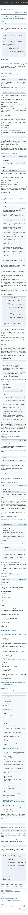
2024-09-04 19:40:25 (23, 440)
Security (20, 2)
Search (8, 9)
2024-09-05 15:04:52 (23, 693)
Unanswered (24, 12)
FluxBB (25, 910)
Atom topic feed (23, 908)
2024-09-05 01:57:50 (23, 579)
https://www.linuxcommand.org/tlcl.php (10, 686)
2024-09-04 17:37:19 (23, 79)
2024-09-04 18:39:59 (23, 156)
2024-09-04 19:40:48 (23, 457)
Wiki (12, 2)
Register (13, 9)
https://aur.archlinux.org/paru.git (8, 630)
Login (17, 9)
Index (2, 9)
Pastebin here (4, 59)
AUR (24, 2)
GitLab (15, 2)
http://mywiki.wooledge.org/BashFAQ (10, 690)
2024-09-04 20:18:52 (23, 485)
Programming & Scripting (14, 17)
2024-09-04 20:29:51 (23, 524)
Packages (7, 2)
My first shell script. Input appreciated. (14, 18)
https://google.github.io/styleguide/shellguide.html (13, 682)
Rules (5, 9)
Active (19, 12)
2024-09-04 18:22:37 (23, 137)
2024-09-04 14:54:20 (23, 24)
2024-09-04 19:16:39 (23, 202)
